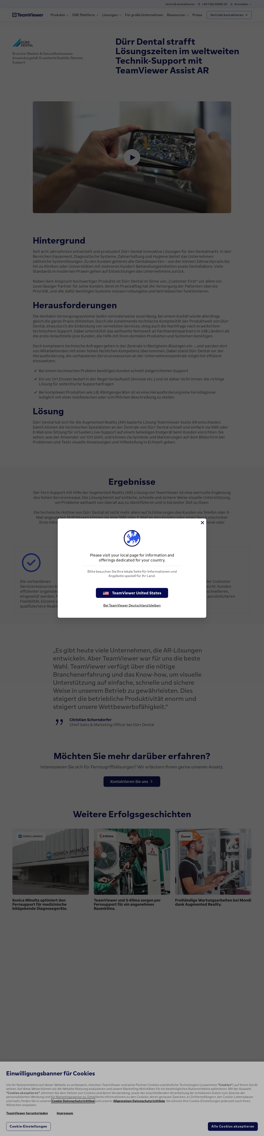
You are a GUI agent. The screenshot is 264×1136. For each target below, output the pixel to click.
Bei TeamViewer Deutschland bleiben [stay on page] (132, 605)
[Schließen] (202, 522)
